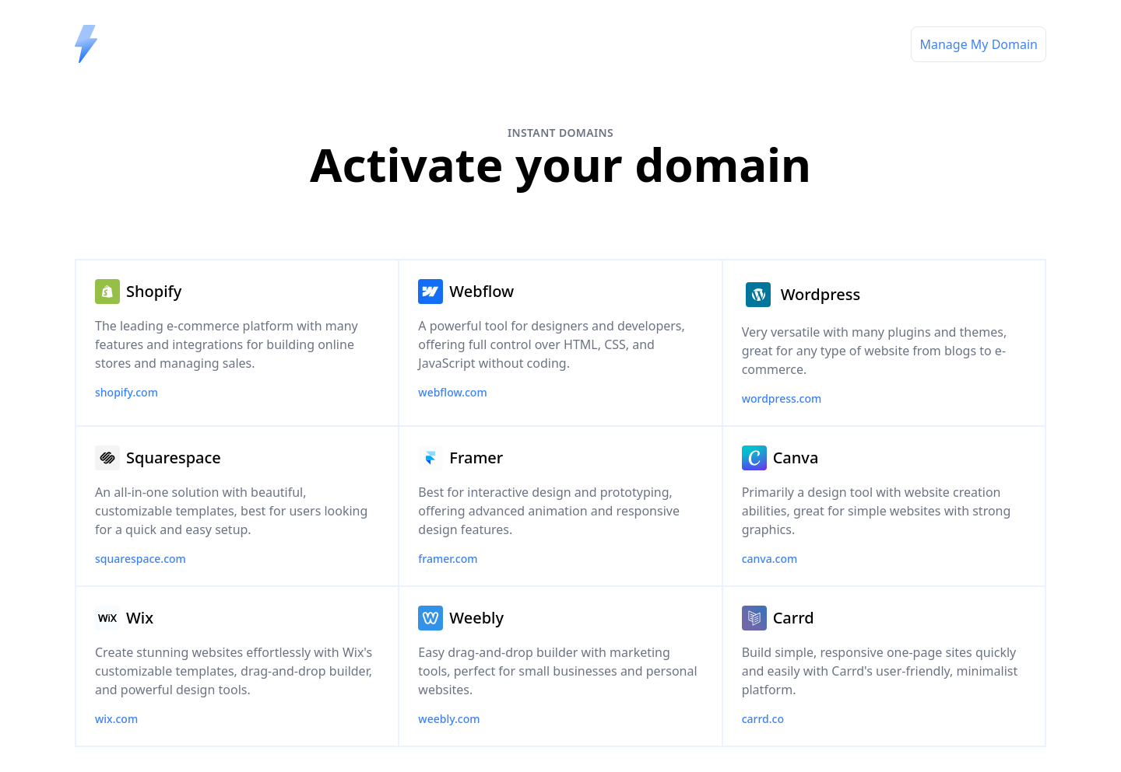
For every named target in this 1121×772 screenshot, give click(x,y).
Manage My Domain (978, 44)
